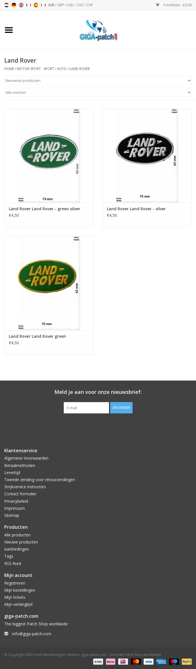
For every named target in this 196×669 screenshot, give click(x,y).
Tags (8, 556)
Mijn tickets (14, 597)
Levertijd (12, 472)
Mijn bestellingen (19, 590)
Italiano (43, 5)
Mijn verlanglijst (18, 604)
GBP (61, 5)
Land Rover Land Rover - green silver (44, 208)
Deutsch (14, 5)
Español (36, 5)
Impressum (14, 508)
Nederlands (6, 5)
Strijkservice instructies (25, 486)
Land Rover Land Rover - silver (136, 208)
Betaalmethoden (19, 465)
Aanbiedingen (16, 549)
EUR (51, 5)
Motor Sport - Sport (35, 68)
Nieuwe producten (21, 542)
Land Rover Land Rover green (37, 336)
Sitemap (11, 515)
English (21, 5)
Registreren (14, 583)
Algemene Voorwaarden (26, 458)
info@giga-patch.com (31, 633)
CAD (80, 5)
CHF (89, 5)
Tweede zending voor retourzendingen (39, 479)
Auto (62, 68)
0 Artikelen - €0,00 (174, 5)
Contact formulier (20, 493)
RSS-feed (12, 563)
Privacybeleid (16, 501)
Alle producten (17, 535)
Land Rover (79, 68)
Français (28, 5)
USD (70, 5)
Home (9, 68)
